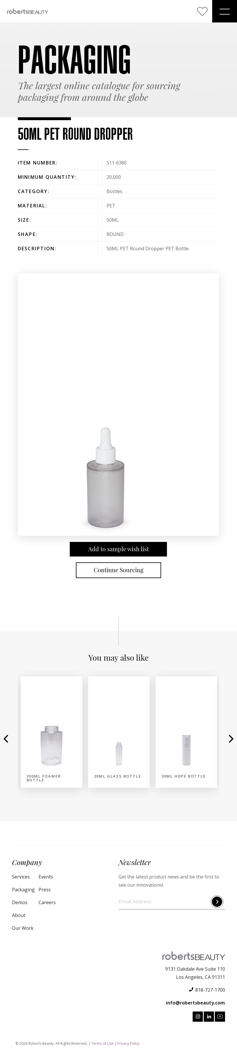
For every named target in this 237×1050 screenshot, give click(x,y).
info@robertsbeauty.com (195, 1003)
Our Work (23, 928)
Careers (47, 902)
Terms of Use (102, 1043)
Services (21, 877)
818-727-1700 (210, 990)
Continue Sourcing (118, 570)
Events (46, 877)
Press (45, 889)
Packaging (23, 889)
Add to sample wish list (118, 549)
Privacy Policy (128, 1043)
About (18, 915)
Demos (19, 902)
